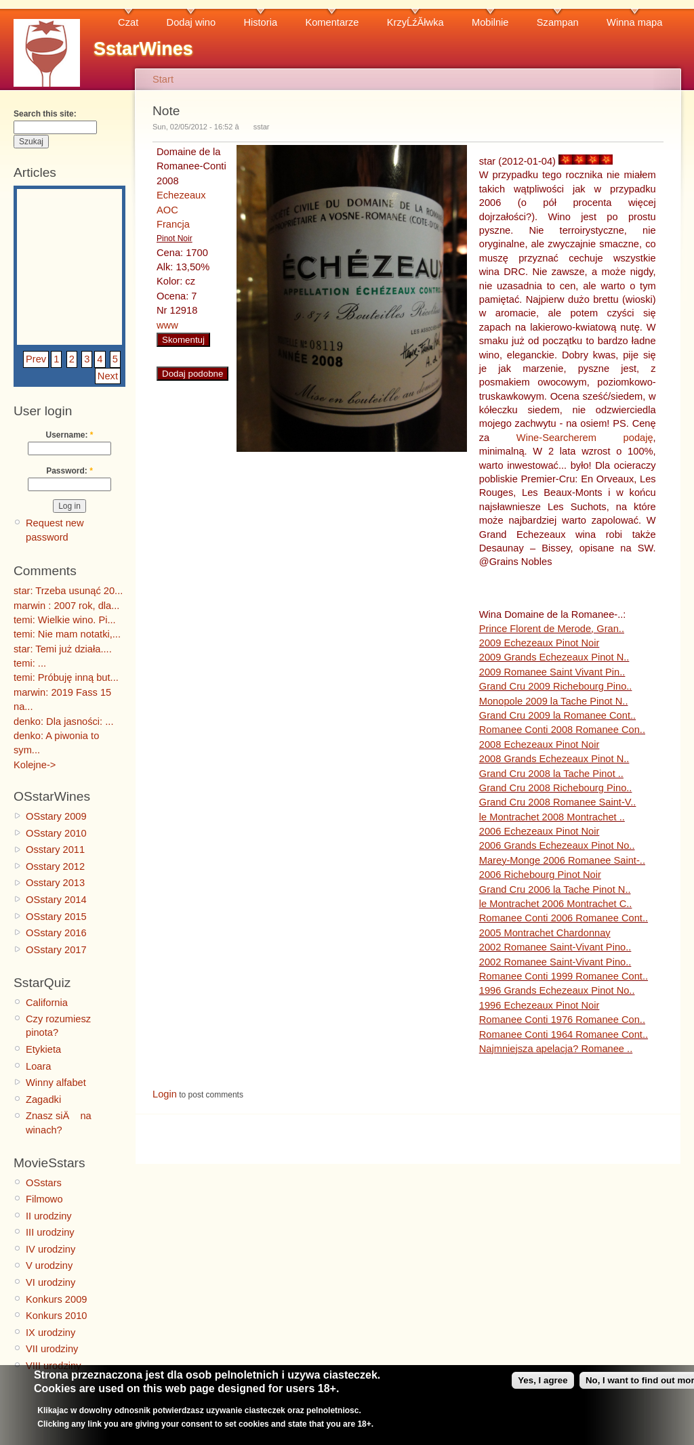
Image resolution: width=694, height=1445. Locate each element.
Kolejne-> (35, 764)
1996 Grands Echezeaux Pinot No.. (557, 990)
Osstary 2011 (55, 849)
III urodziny (50, 1232)
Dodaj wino (191, 22)
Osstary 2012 (55, 866)
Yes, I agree (542, 1386)
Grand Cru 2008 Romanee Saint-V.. (557, 802)
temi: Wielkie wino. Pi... (65, 619)
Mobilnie (490, 22)
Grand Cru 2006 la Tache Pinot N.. (555, 889)
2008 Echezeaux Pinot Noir (539, 744)
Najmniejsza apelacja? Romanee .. (555, 1048)
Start (163, 79)
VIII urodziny (53, 1365)
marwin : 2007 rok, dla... (66, 605)
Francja (173, 224)
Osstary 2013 (55, 882)
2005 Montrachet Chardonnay (545, 932)
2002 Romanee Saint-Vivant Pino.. (555, 947)
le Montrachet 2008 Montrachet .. (552, 817)
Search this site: (45, 114)
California (47, 1002)
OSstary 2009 (56, 816)
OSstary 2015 (56, 916)
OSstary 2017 (56, 949)
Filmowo (44, 1199)
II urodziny (49, 1216)
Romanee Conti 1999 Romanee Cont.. (563, 976)
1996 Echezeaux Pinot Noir (539, 1005)
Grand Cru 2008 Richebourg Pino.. (555, 787)
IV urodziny (50, 1249)
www (167, 325)
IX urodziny (50, 1332)
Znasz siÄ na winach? (58, 1122)
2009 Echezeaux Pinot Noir (539, 642)
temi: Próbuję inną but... (66, 677)
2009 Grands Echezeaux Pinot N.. (554, 657)
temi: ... (30, 663)
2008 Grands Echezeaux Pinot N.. (554, 758)
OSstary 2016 (56, 932)
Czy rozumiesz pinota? (58, 1025)
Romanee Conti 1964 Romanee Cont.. (563, 1034)
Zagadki (43, 1099)
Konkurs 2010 (56, 1315)
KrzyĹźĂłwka (415, 22)
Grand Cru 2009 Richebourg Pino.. (555, 686)
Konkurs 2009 (56, 1299)
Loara (39, 1066)
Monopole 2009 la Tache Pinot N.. (553, 701)
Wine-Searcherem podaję (584, 437)
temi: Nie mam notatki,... (67, 634)
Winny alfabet (56, 1082)
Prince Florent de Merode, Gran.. (551, 628)
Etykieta (43, 1049)
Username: (69, 435)
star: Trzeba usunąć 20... (68, 590)
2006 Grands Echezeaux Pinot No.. (557, 845)
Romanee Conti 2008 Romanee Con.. (562, 729)
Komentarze (332, 22)
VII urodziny (52, 1348)
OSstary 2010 (56, 833)
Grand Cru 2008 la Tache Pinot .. (551, 773)
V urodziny (49, 1265)
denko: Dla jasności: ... (63, 721)
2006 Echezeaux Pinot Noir (539, 831)
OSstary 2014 (56, 899)
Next (108, 376)
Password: (69, 471)
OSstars (44, 1182)
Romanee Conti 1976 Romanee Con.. (562, 1019)
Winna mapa (634, 22)
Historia (260, 22)
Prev (36, 359)
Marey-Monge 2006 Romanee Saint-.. (562, 860)
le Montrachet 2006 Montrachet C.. (555, 903)
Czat (128, 22)
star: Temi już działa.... (63, 649)
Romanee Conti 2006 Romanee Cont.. (563, 918)
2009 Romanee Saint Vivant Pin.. (552, 672)
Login (164, 1094)
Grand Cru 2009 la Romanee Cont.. (557, 715)
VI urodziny (50, 1282)
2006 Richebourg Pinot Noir (540, 874)
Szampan (558, 22)
